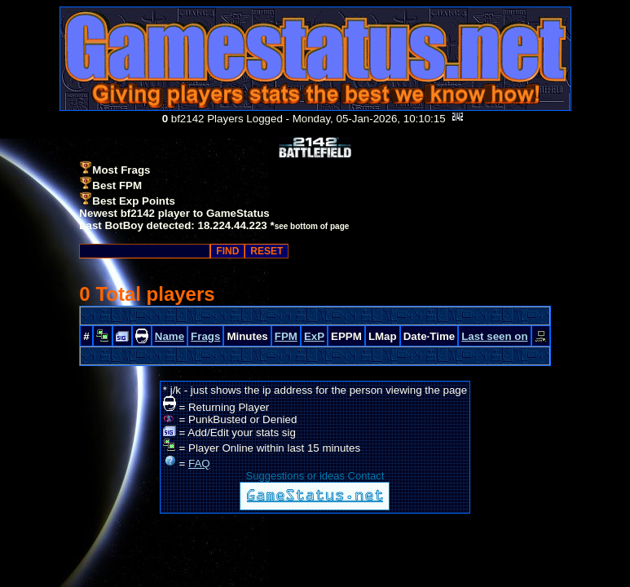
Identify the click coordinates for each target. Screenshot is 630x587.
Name (169, 336)
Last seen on (494, 336)
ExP (314, 336)
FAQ (199, 463)
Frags (205, 336)
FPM (286, 336)
